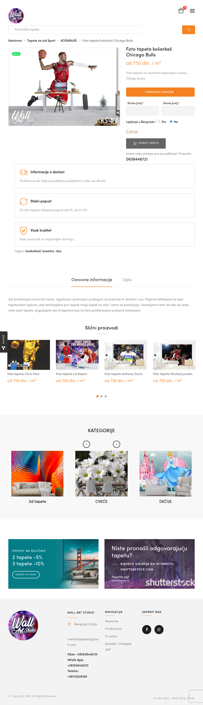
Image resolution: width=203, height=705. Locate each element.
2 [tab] (102, 396)
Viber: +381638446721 (82, 654)
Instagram (159, 629)
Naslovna (15, 40)
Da (162, 122)
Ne (174, 122)
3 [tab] (106, 396)
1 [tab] (97, 396)
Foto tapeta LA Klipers (71, 374)
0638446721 (137, 160)
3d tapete (37, 502)
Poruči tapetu (149, 143)
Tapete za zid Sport (41, 40)
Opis (127, 280)
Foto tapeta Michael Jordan (172, 374)
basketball (33, 251)
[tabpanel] (28, 362)
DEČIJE (165, 502)
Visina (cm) (170, 103)
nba (58, 251)
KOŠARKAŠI (69, 40)
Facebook (146, 629)
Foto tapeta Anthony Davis (123, 374)
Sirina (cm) (134, 103)
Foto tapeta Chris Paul (23, 374)
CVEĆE (101, 502)
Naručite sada (26, 574)
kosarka (48, 251)
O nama (111, 636)
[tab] (91, 280)
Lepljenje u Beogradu (140, 122)
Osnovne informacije (91, 280)
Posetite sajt (120, 577)
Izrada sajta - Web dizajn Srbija (174, 698)
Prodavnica (113, 629)
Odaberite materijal (160, 92)
